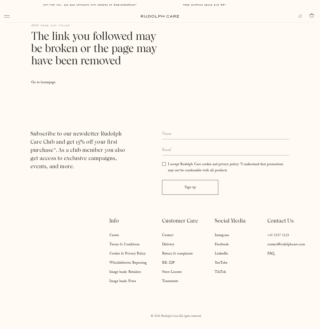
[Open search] (301, 16)
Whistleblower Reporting (128, 263)
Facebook (221, 245)
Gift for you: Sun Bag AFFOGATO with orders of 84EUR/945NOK (89, 4)
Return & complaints (177, 254)
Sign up (190, 188)
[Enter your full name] (226, 134)
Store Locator (172, 272)
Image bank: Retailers (125, 272)
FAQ (270, 254)
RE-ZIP (168, 263)
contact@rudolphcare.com (286, 245)
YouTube (221, 263)
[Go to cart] (312, 15)
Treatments (170, 281)
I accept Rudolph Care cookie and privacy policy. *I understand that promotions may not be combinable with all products (225, 168)
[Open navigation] (7, 16)
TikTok (220, 272)
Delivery (168, 245)
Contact (167, 236)
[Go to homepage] (160, 16)
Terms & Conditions (124, 245)
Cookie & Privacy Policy (127, 254)
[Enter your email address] (226, 150)
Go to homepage (43, 83)
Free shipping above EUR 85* (204, 4)
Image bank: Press (122, 281)
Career (114, 236)
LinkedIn (221, 254)
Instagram (222, 236)
